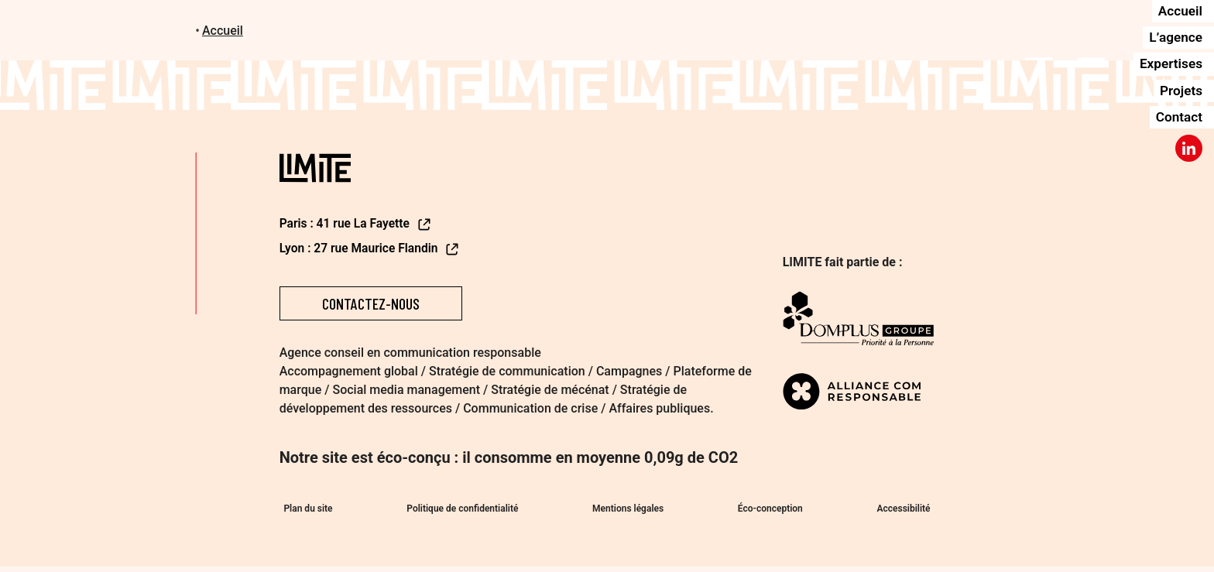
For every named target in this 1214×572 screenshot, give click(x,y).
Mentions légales (628, 511)
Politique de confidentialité (460, 511)
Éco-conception (772, 511)
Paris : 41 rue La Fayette (357, 224)
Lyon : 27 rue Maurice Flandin (372, 249)
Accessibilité (908, 511)
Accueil (222, 30)
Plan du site (303, 511)
